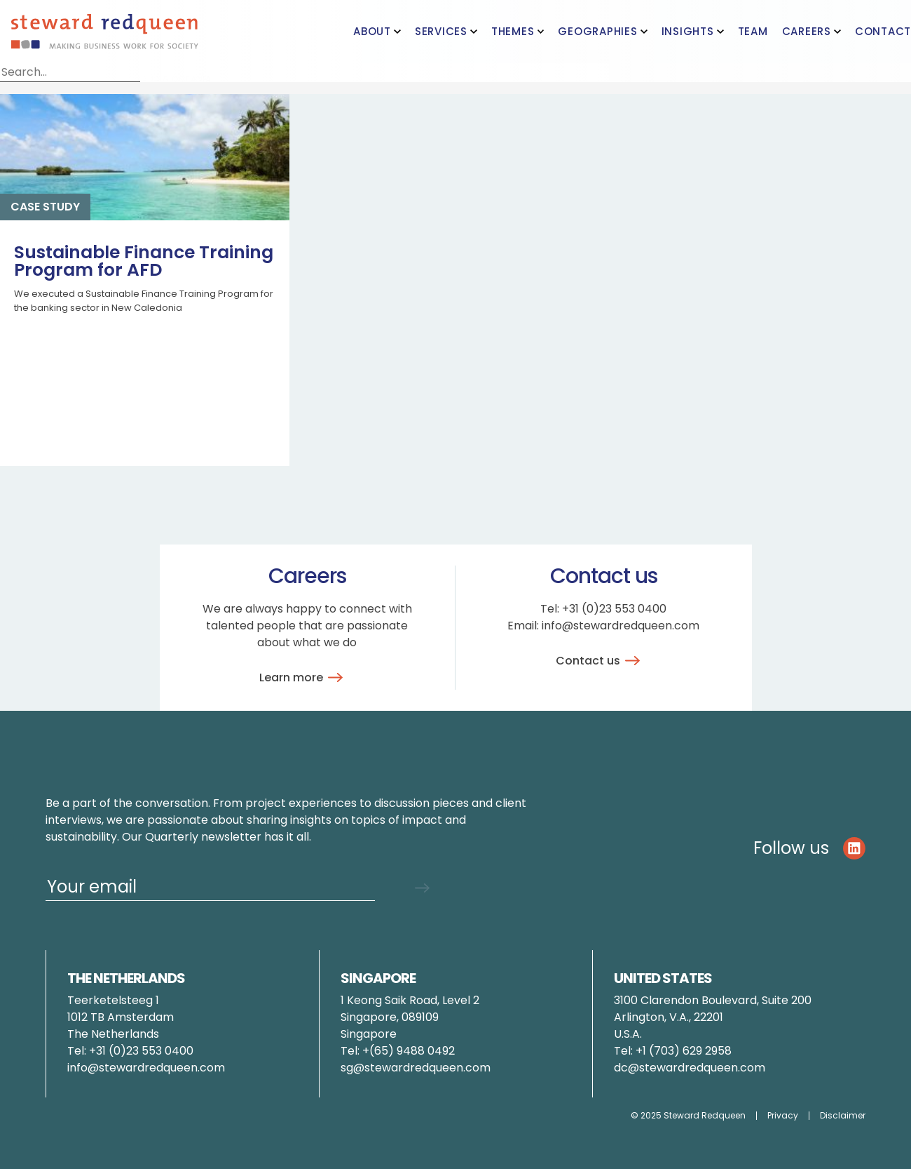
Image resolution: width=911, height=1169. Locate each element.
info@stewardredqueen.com (620, 625)
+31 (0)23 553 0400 (614, 609)
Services (441, 31)
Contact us (600, 660)
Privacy (782, 1115)
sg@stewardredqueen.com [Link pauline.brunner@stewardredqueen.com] (416, 1068)
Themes (513, 31)
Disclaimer (842, 1115)
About (372, 31)
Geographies (597, 31)
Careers (806, 31)
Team (753, 31)
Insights (688, 31)
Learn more (303, 677)
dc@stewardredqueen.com (689, 1068)
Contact (883, 31)
